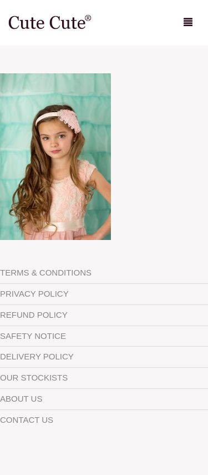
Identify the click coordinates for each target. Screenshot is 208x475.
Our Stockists (34, 377)
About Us (21, 398)
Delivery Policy (37, 356)
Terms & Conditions (46, 272)
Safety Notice (33, 336)
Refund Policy (34, 314)
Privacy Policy (34, 293)
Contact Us (26, 419)
